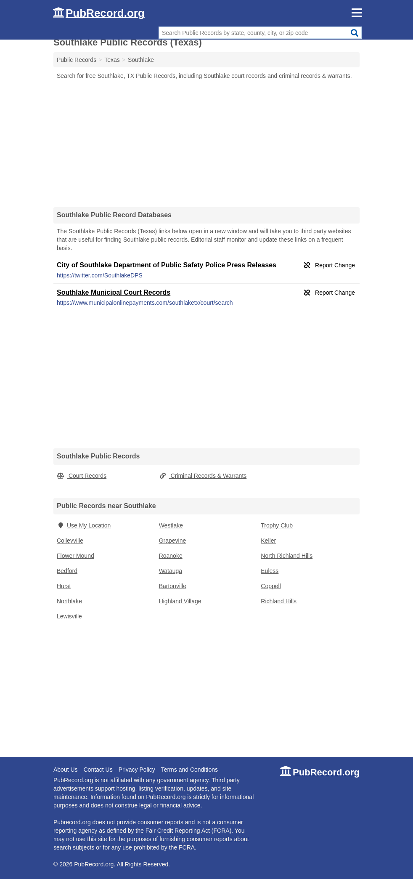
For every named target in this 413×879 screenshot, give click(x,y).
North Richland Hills (286, 555)
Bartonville (172, 586)
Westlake (171, 525)
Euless (269, 570)
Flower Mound (75, 555)
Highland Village (180, 601)
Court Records (81, 475)
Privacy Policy (137, 769)
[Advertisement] (206, 143)
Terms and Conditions (189, 769)
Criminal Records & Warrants (203, 475)
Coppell (271, 586)
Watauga (171, 570)
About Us (65, 769)
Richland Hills (279, 601)
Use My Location (84, 525)
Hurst (64, 586)
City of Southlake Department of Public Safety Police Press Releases (166, 265)
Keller (268, 540)
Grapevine (172, 540)
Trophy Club (277, 525)
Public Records (76, 59)
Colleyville (70, 540)
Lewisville (69, 616)
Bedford (67, 570)
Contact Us (97, 769)
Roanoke (171, 555)
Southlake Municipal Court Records (113, 292)
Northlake (69, 601)
